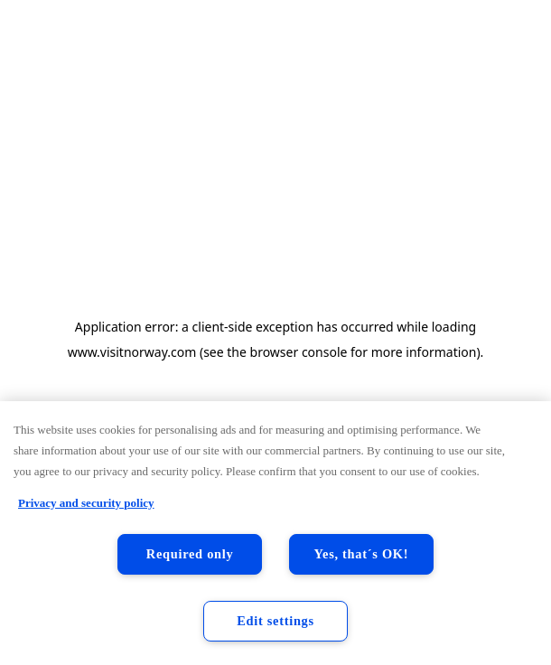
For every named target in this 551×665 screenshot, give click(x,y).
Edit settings (275, 620)
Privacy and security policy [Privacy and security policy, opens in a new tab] (86, 503)
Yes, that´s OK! (361, 554)
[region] (275, 533)
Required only (190, 554)
